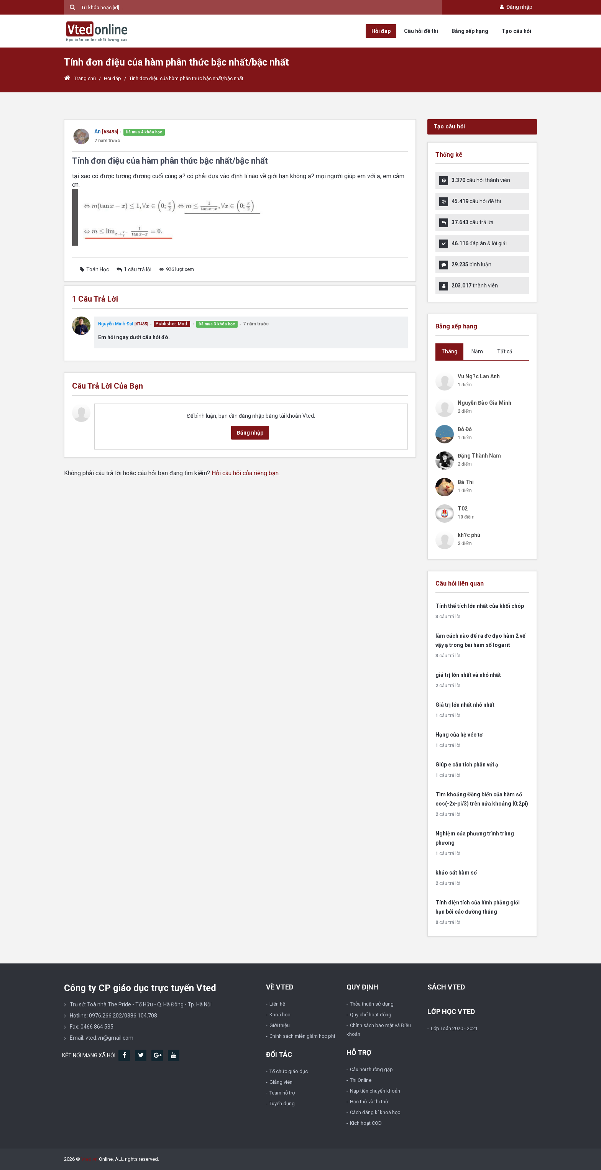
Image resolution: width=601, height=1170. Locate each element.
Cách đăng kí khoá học (375, 1112)
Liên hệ (277, 1004)
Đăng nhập (515, 7)
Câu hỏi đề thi (421, 31)
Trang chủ (80, 78)
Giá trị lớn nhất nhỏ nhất (464, 705)
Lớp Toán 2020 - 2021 (454, 1028)
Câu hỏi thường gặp (371, 1069)
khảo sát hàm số (456, 873)
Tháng (449, 351)
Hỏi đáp (381, 31)
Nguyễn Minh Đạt (115, 324)
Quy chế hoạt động (370, 1014)
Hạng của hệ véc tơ (459, 735)
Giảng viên (280, 1082)
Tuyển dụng (282, 1103)
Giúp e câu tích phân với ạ (466, 764)
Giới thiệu (279, 1025)
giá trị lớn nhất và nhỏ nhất (468, 675)
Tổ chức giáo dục (288, 1071)
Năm (477, 351)
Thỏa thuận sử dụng (372, 1004)
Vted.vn (89, 1159)
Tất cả (504, 351)
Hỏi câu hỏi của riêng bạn (245, 473)
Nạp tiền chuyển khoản (375, 1091)
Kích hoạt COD (366, 1123)
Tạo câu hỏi (516, 31)
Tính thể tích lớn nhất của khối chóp (479, 606)
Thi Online (360, 1080)
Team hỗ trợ (282, 1093)
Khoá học (279, 1014)
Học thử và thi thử (369, 1101)
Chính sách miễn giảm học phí (302, 1036)
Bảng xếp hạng (470, 31)
